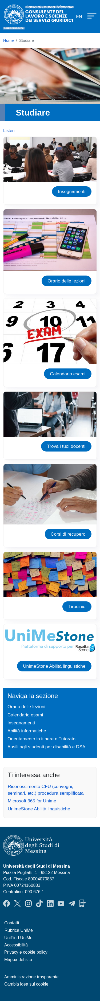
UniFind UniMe (18, 938)
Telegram (72, 903)
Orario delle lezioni (67, 281)
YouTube (61, 903)
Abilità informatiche (26, 730)
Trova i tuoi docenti (66, 446)
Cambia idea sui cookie (26, 984)
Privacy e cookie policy (25, 952)
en (79, 16)
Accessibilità (16, 945)
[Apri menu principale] (89, 15)
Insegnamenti (72, 191)
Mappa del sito (18, 959)
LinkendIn (50, 903)
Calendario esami (67, 373)
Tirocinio (76, 606)
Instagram (28, 903)
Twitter (17, 903)
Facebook (6, 903)
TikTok (39, 903)
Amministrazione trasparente (31, 977)
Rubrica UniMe (19, 930)
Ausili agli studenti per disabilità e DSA (46, 746)
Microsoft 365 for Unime (32, 800)
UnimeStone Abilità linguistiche (54, 666)
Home (8, 40)
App (82, 903)
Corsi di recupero (68, 534)
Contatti (11, 923)
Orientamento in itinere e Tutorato (41, 738)
